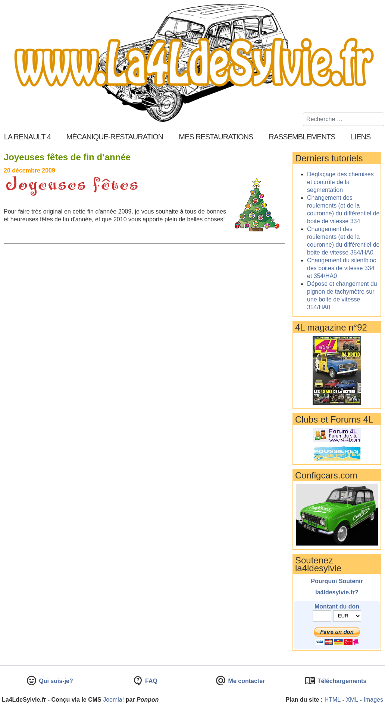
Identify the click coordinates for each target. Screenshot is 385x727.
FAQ (150, 681)
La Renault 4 (27, 137)
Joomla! (113, 699)
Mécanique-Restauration (114, 137)
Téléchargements (341, 681)
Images (373, 699)
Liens (361, 137)
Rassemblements (302, 137)
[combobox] (343, 119)
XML (352, 699)
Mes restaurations (216, 137)
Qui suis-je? (55, 681)
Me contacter (245, 681)
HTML (333, 699)
